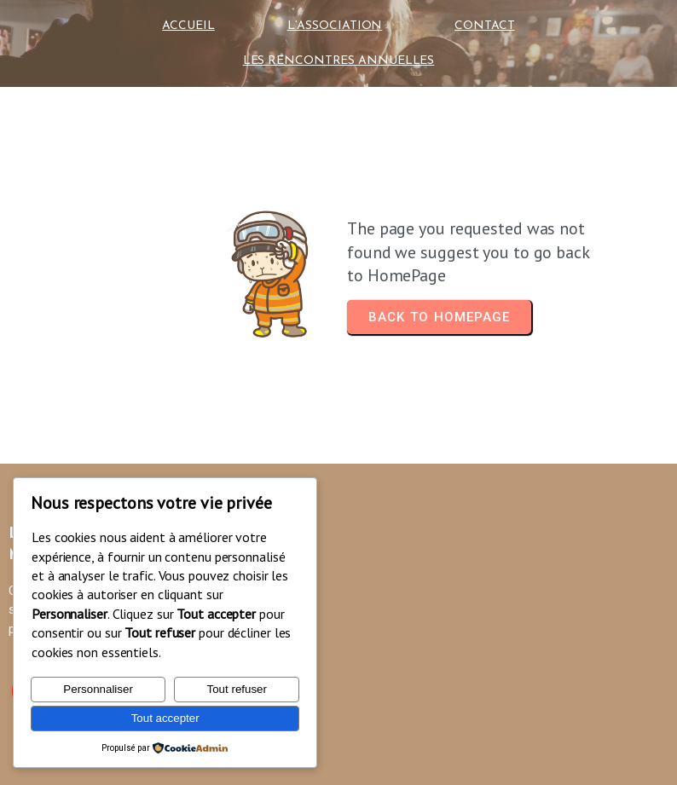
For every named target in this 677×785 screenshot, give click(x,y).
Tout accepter (165, 718)
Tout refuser (237, 689)
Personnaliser (98, 689)
